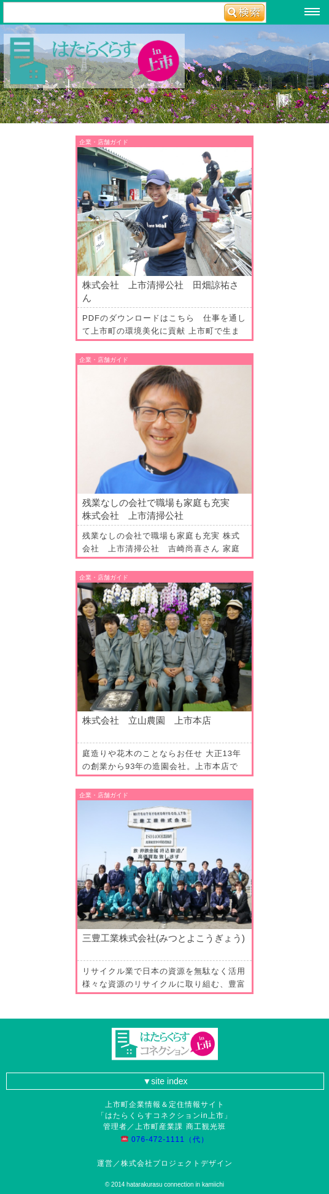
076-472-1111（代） (169, 1139)
